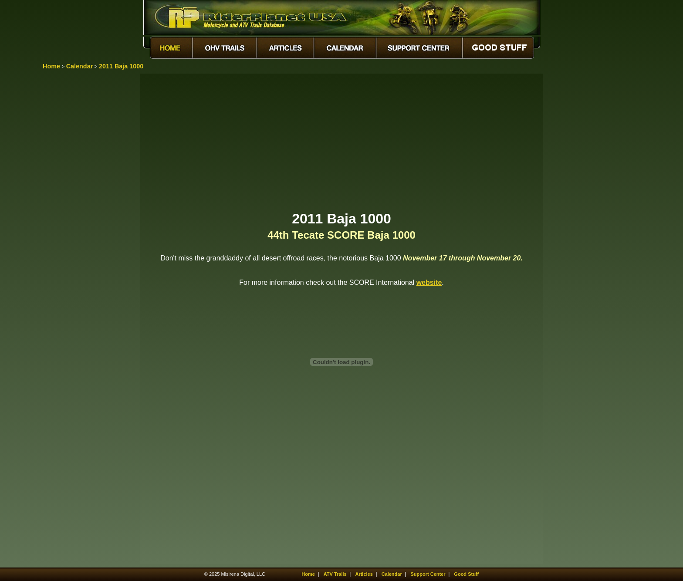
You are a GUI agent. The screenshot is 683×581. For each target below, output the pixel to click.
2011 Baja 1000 (121, 66)
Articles (363, 574)
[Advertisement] (341, 142)
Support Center (428, 574)
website (429, 282)
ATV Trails (335, 574)
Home (51, 66)
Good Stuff (466, 574)
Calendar (79, 66)
